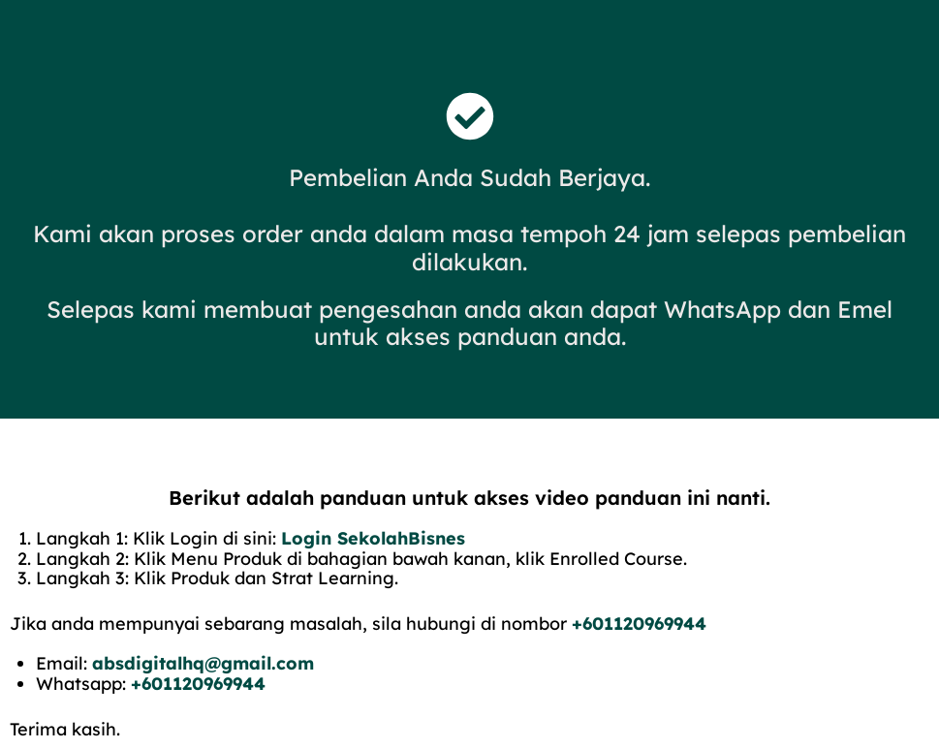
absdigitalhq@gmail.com (203, 663)
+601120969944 (639, 623)
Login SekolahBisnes (373, 538)
